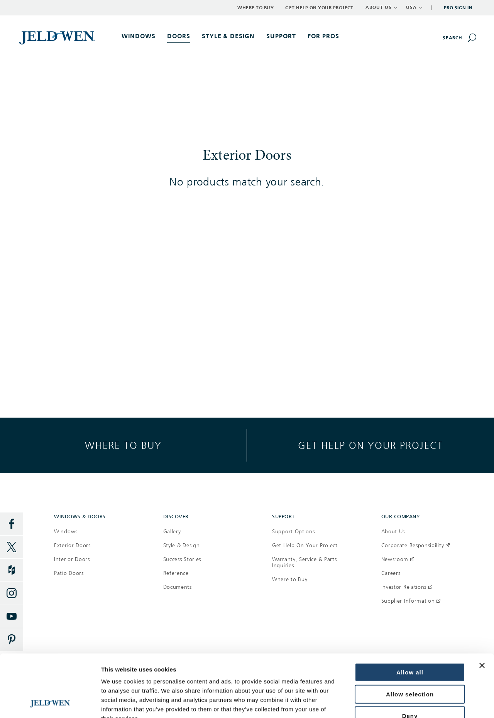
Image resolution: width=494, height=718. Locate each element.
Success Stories (182, 559)
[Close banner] (482, 607)
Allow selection (410, 635)
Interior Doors (72, 559)
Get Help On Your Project (305, 545)
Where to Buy (255, 7)
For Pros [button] (323, 36)
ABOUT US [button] (381, 7)
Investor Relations (406, 587)
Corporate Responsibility (415, 545)
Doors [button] (178, 36)
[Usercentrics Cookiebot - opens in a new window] (50, 703)
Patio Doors (69, 573)
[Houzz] (11, 570)
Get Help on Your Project (319, 7)
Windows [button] (139, 36)
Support (281, 36)
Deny (410, 657)
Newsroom (397, 559)
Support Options (293, 531)
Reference (176, 573)
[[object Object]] (57, 37)
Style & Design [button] (228, 36)
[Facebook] (11, 524)
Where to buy (123, 445)
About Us (393, 531)
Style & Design (181, 545)
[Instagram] (11, 593)
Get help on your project (370, 445)
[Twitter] (11, 547)
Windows (66, 531)
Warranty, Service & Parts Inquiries (304, 562)
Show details (119, 702)
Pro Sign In (458, 7)
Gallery (172, 531)
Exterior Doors (72, 545)
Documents (177, 587)
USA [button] (414, 7)
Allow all (409, 613)
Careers (391, 573)
